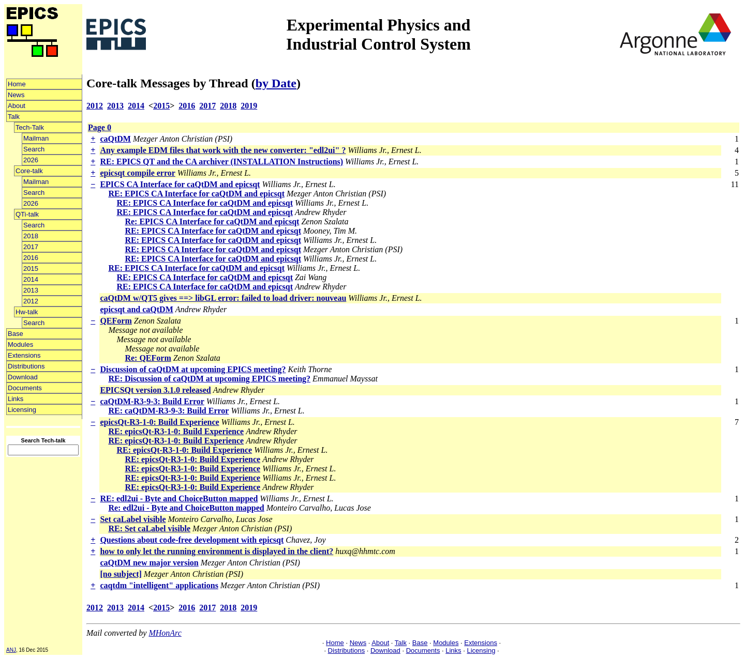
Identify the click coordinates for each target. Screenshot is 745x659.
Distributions (26, 366)
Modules (20, 344)
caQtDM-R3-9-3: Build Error (152, 401)
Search (33, 149)
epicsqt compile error (137, 172)
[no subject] (120, 574)
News (16, 95)
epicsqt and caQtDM (136, 309)
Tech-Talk (30, 127)
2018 (30, 236)
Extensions (24, 355)
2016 (30, 258)
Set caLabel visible (133, 519)
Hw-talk (27, 312)
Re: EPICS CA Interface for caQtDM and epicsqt (212, 221)
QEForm (115, 320)
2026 (30, 160)
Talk (14, 116)
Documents (25, 388)
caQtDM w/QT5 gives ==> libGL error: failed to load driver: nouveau (223, 298)
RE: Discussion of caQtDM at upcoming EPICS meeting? (209, 378)
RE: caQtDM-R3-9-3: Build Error (168, 410)
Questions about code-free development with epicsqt (192, 539)
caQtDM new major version (149, 562)
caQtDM (115, 138)
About (16, 106)
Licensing (22, 409)
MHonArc (164, 633)
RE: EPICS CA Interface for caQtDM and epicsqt (196, 193)
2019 (249, 105)
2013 (30, 290)
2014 (30, 279)
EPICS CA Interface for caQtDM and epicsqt (180, 184)
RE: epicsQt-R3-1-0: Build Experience (176, 431)
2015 (30, 268)
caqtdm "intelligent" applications (159, 585)
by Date (276, 83)
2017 (30, 247)
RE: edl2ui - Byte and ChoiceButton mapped (179, 498)
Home (17, 84)
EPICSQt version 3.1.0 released (155, 390)
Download (23, 377)
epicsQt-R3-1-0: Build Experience (159, 422)
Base (15, 334)
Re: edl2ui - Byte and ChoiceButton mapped (186, 507)
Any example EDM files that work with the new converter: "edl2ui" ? (223, 150)
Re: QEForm (148, 358)
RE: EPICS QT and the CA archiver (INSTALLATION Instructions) (221, 161)
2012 (30, 301)
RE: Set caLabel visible (149, 528)
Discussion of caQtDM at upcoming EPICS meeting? (193, 369)
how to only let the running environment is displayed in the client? (216, 551)
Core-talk (29, 171)
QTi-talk (27, 214)
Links (15, 399)
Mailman (36, 138)
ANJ (11, 650)
